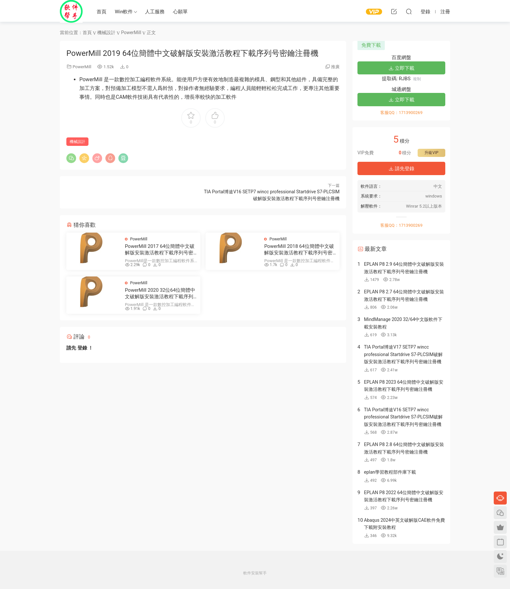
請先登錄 (401, 169)
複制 (417, 79)
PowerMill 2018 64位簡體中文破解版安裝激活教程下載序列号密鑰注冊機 (299, 249)
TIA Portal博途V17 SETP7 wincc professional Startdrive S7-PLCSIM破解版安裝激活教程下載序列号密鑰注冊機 (403, 354)
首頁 (101, 12)
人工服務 (155, 12)
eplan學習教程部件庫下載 (390, 472)
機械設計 (77, 141)
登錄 (82, 348)
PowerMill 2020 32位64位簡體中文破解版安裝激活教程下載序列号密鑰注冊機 (160, 293)
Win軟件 (124, 12)
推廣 (335, 66)
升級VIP (431, 152)
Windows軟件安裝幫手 (71, 11)
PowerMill (82, 66)
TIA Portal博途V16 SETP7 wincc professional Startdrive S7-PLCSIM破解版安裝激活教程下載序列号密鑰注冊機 (403, 417)
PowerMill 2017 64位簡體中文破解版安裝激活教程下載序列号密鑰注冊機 (160, 249)
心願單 (180, 12)
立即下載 (401, 68)
